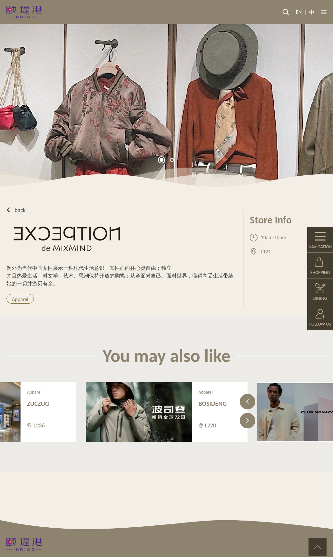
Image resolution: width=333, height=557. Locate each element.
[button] (161, 160)
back (15, 210)
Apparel (20, 299)
